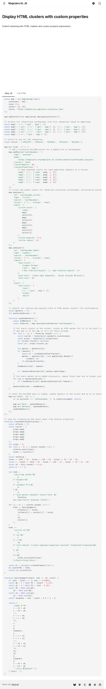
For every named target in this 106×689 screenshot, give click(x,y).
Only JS (8, 93)
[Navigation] (4, 3)
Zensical (15, 684)
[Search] (99, 3)
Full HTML (21, 93)
